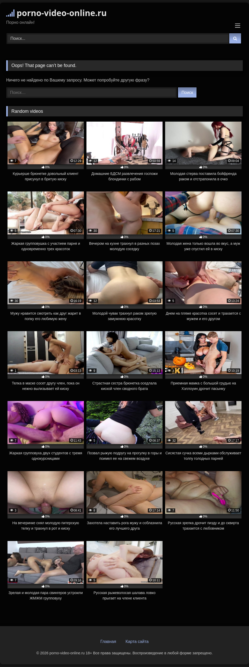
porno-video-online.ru (56, 12)
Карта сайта (137, 641)
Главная (108, 641)
